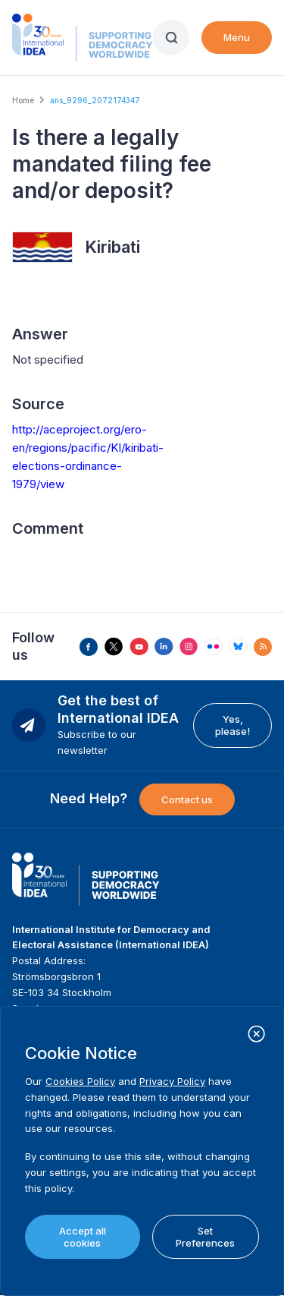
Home (23, 100)
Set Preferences (205, 1237)
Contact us (187, 799)
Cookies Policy (80, 1081)
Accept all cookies (82, 1237)
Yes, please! (232, 725)
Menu (236, 37)
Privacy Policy (172, 1081)
